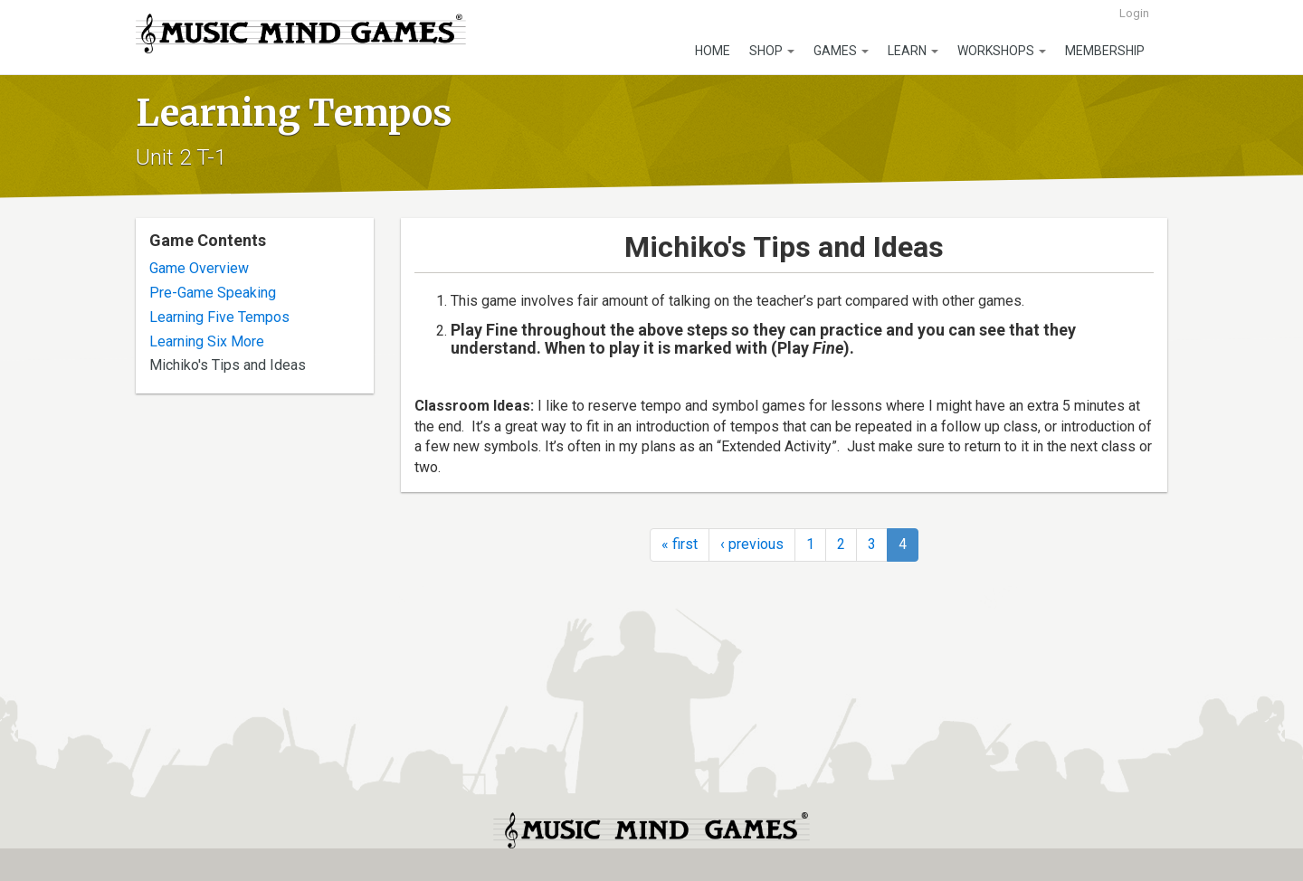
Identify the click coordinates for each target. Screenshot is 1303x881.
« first (679, 544)
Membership (1105, 50)
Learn (913, 50)
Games (841, 50)
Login (1134, 13)
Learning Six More (206, 341)
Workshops (1001, 50)
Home (712, 50)
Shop (771, 50)
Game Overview (199, 268)
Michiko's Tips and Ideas (227, 365)
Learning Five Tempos (219, 317)
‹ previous (752, 544)
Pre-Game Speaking (212, 292)
